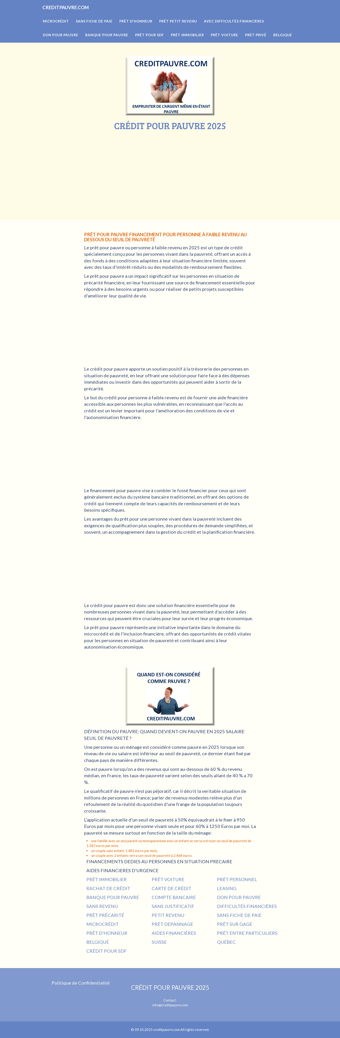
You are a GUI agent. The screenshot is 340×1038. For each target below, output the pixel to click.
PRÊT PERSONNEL (237, 879)
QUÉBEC (226, 942)
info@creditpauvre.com (170, 1005)
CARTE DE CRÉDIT (171, 888)
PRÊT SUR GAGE (234, 924)
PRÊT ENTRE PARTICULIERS (247, 933)
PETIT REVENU (168, 915)
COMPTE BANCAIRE (174, 897)
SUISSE (159, 942)
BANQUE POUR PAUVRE (112, 897)
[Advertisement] (170, 165)
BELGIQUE (97, 942)
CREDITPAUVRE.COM (73, 14)
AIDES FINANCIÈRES (174, 933)
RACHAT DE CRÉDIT (108, 888)
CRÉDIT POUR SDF (106, 951)
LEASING (226, 888)
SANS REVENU (102, 906)
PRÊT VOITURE (168, 879)
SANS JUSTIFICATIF (173, 906)
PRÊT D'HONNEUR (106, 933)
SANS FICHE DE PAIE (239, 915)
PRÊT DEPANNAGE (172, 924)
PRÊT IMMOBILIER (106, 879)
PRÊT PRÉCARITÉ (105, 915)
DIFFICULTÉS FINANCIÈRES (247, 906)
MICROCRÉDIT (102, 924)
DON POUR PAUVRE (239, 897)
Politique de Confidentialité (81, 982)
